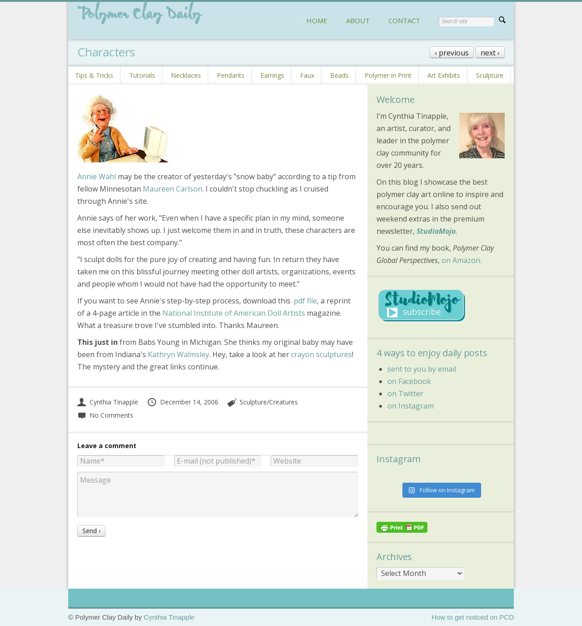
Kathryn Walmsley (178, 354)
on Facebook (409, 381)
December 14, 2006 (182, 402)
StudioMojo (436, 231)
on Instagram (410, 406)
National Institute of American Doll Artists (233, 313)
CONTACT (404, 20)
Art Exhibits (443, 75)
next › (490, 53)
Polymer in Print (388, 75)
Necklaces (186, 75)
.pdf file (304, 301)
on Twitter (405, 394)
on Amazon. (462, 260)
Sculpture (489, 75)
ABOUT (358, 20)
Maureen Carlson (172, 189)
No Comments (105, 415)
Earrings (272, 75)
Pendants (231, 75)
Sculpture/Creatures (269, 402)
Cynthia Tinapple (107, 402)
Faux (307, 75)
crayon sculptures (321, 354)
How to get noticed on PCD (472, 617)
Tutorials (142, 75)
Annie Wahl (96, 177)
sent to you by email (421, 369)
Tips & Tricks (94, 75)
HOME (316, 20)
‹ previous (452, 53)
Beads (339, 75)
